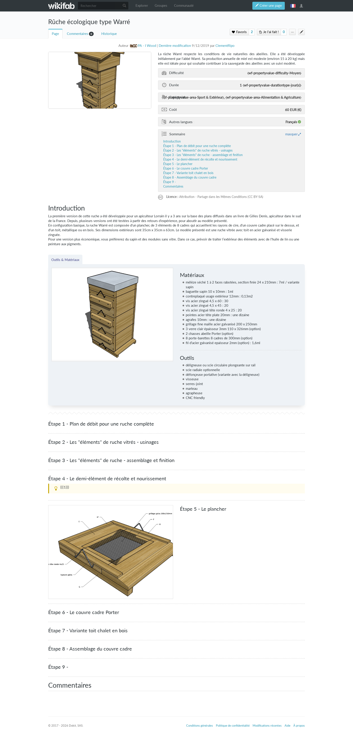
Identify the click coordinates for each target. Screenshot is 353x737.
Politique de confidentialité (233, 725)
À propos (299, 725)
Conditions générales (199, 725)
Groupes (161, 5)
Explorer (142, 5)
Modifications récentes (267, 725)
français (293, 5)
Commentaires (77, 34)
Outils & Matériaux (65, 260)
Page (55, 34)
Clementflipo (225, 46)
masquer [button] (291, 134)
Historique (109, 34)
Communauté (184, 5)
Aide (287, 725)
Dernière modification (175, 46)
